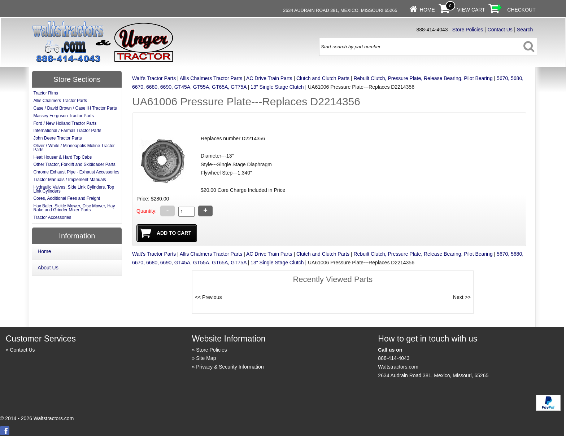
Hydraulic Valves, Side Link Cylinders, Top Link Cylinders (73, 189)
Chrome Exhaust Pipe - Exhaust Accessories (76, 172)
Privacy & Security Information (230, 367)
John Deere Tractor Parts (57, 138)
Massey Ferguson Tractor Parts (63, 115)
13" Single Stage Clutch (277, 87)
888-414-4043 (393, 358)
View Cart (471, 10)
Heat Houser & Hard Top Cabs (62, 157)
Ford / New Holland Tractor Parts (64, 123)
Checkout (521, 10)
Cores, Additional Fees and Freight (66, 198)
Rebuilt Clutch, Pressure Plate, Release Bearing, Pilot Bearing (422, 78)
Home (427, 10)
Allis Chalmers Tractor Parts (211, 78)
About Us (48, 267)
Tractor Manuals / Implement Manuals (69, 179)
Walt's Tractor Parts (154, 78)
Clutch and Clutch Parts (322, 78)
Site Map (206, 358)
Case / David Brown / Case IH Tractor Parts (75, 108)
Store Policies (467, 29)
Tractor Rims (45, 93)
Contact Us (500, 29)
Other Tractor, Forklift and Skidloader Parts (74, 164)
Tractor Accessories (52, 217)
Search (525, 29)
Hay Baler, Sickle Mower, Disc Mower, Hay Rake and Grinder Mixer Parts (74, 207)
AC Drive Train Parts (269, 78)
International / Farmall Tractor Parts (67, 130)
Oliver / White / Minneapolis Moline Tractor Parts (73, 147)
